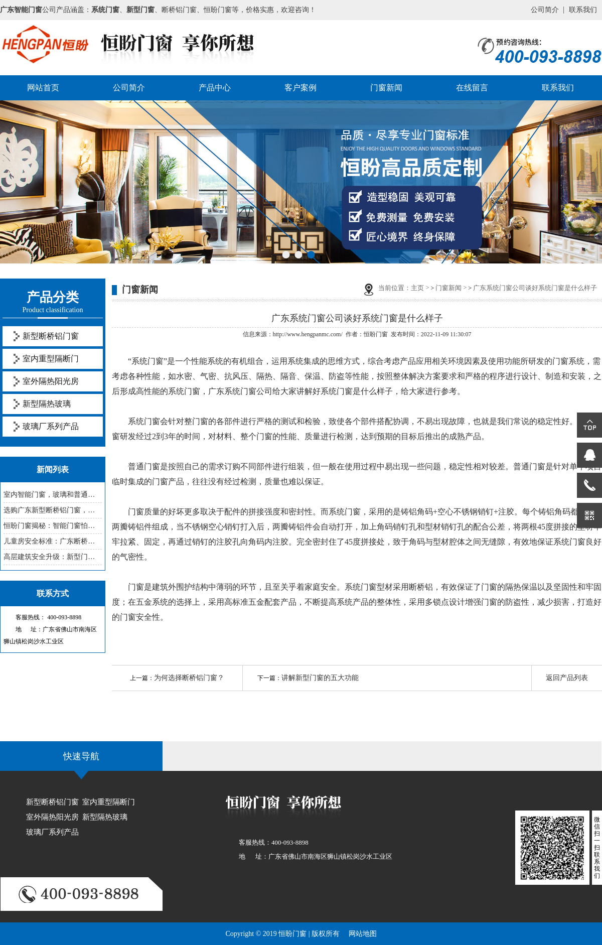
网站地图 (363, 933)
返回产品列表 (567, 678)
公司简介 (545, 10)
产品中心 (215, 87)
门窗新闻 (386, 87)
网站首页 (43, 87)
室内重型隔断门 (51, 358)
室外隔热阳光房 (51, 381)
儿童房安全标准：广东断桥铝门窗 (53, 541)
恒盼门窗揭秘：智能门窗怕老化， (53, 525)
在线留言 (472, 87)
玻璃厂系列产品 (51, 426)
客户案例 (300, 87)
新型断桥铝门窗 (51, 336)
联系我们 (583, 10)
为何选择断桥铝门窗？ (189, 678)
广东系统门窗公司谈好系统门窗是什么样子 (535, 288)
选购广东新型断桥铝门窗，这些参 (53, 510)
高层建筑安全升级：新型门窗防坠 (53, 557)
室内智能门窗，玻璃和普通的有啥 (53, 494)
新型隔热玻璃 (47, 403)
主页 (417, 288)
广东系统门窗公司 (240, 391)
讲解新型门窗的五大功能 (320, 678)
